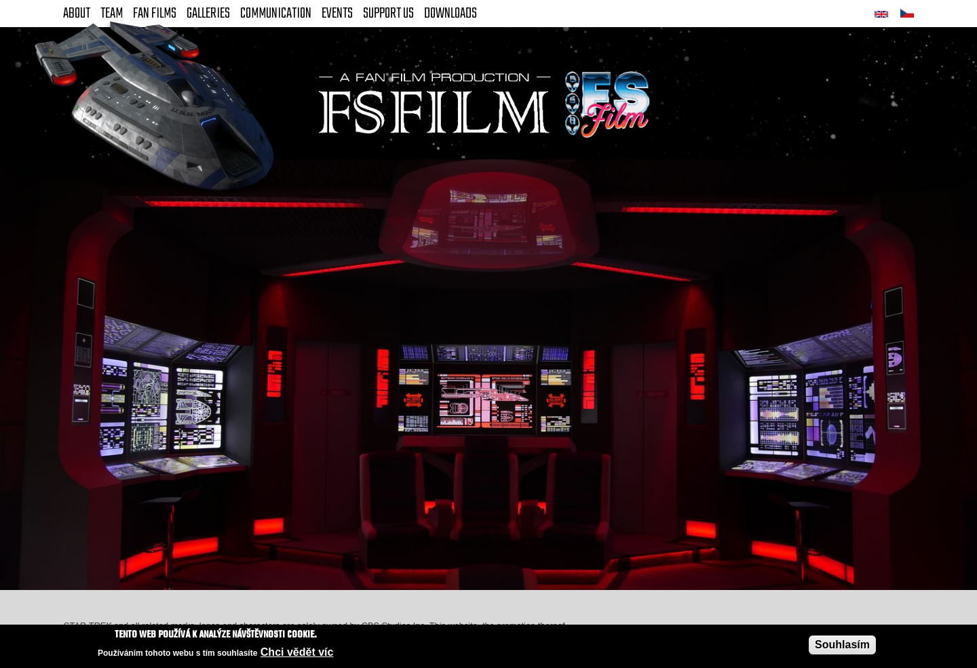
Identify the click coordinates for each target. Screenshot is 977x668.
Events (337, 13)
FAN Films (154, 13)
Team (111, 13)
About (76, 13)
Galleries (208, 13)
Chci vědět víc (297, 653)
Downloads (450, 13)
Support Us (388, 13)
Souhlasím (842, 644)
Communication (275, 13)
